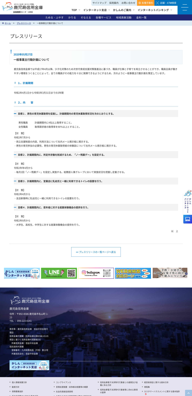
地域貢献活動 (124, 17)
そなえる (86, 17)
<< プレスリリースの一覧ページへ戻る (96, 252)
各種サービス (103, 17)
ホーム (8, 23)
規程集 (147, 386)
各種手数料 (147, 2)
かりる (72, 17)
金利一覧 (141, 17)
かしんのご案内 (122, 10)
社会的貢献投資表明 (64, 391)
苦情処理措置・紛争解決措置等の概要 (72, 386)
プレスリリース (24, 23)
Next (186, 273)
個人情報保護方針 (19, 382)
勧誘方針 (15, 386)
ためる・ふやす (54, 17)
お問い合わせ (128, 2)
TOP (74, 10)
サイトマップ (99, 2)
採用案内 (114, 2)
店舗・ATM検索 (168, 2)
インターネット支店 (95, 10)
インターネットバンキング (153, 10)
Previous (5, 273)
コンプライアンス (63, 382)
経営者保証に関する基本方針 (156, 382)
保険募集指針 (17, 391)
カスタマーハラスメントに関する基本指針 (162, 391)
